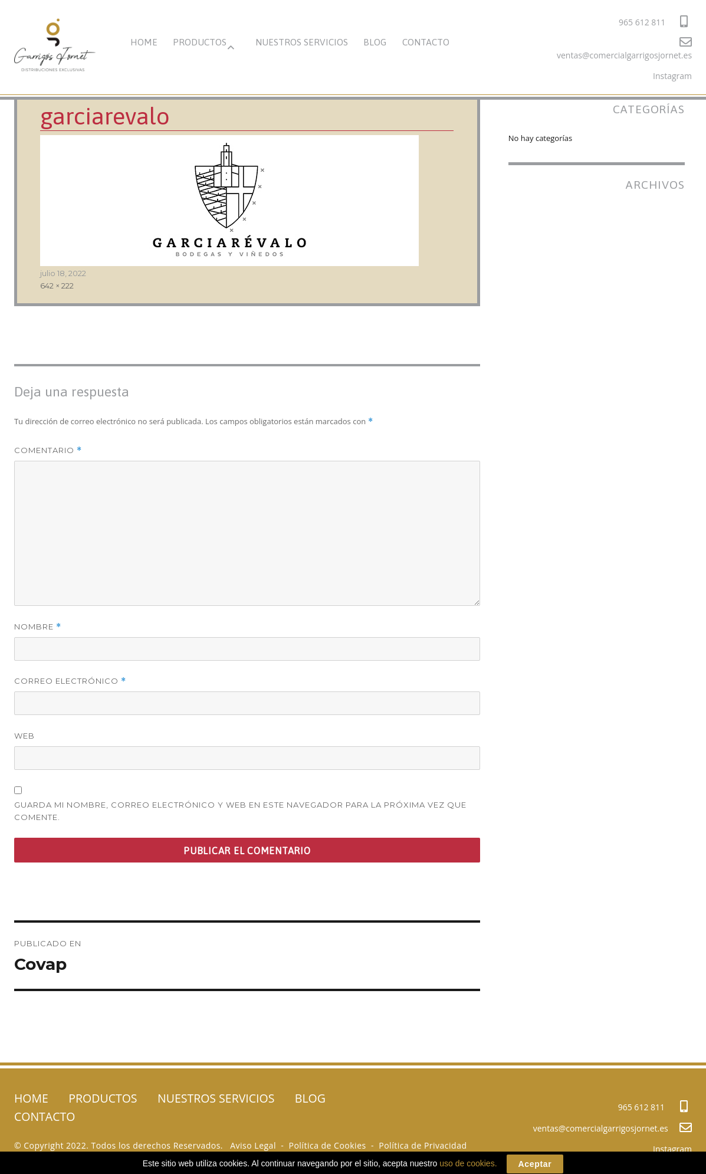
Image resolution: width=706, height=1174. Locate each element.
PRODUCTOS (199, 42)
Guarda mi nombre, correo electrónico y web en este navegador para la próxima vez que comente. (240, 811)
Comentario (48, 450)
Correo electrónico (70, 681)
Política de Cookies (327, 1145)
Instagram (672, 75)
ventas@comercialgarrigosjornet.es (624, 48)
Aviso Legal (253, 1145)
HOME (143, 42)
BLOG (374, 42)
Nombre (37, 627)
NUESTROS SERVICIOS (301, 42)
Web (24, 735)
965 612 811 (653, 21)
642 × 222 (57, 285)
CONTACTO (425, 42)
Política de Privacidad (423, 1145)
